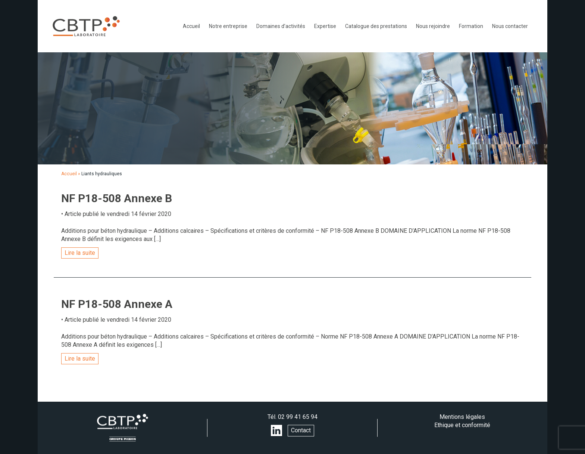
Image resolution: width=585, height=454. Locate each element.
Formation (471, 26)
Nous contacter (510, 26)
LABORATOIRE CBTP (86, 26)
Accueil (191, 26)
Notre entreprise (228, 26)
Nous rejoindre (433, 26)
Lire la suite (80, 252)
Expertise (325, 26)
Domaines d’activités (280, 26)
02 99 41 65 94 (297, 416)
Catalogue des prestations (376, 26)
